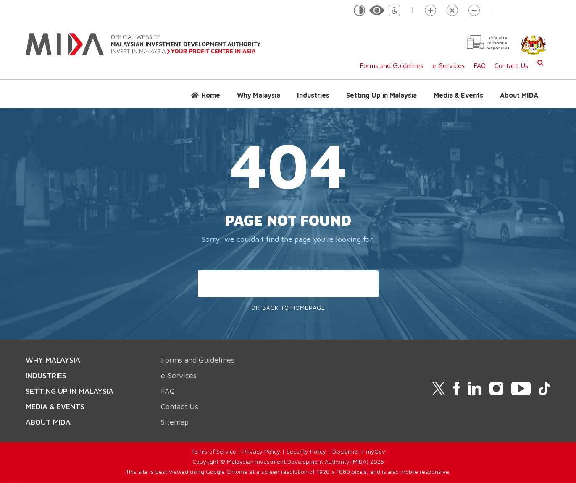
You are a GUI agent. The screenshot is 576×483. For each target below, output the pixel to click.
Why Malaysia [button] (258, 95)
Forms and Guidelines (391, 65)
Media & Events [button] (458, 95)
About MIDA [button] (519, 95)
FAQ (479, 65)
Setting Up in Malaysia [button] (381, 95)
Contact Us (511, 65)
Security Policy (306, 451)
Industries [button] (313, 95)
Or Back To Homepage (288, 307)
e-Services (448, 65)
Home (210, 95)
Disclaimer (346, 451)
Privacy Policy (261, 451)
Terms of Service (213, 451)
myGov (375, 451)
